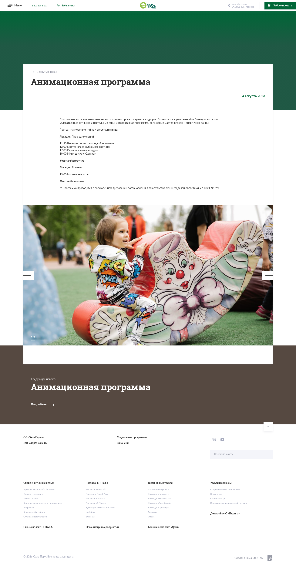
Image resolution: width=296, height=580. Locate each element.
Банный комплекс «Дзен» (163, 527)
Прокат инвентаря (33, 494)
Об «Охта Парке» (33, 437)
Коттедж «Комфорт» (158, 494)
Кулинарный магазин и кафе (100, 507)
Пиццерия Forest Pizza (97, 494)
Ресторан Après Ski (95, 498)
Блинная (90, 517)
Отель (151, 517)
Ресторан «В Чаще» (96, 503)
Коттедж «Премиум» (158, 507)
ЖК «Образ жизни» (35, 443)
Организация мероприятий (102, 527)
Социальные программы (132, 437)
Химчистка (216, 494)
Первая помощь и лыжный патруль (228, 503)
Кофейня (90, 512)
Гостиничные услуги (158, 489)
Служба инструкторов (35, 517)
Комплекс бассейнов (34, 512)
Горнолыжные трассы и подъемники (42, 503)
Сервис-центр (217, 498)
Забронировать (279, 5)
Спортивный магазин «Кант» (225, 489)
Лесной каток (30, 498)
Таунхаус (152, 512)
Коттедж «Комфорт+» (159, 498)
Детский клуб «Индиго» (225, 513)
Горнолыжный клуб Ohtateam (39, 489)
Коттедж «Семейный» (159, 503)
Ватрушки (28, 507)
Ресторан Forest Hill (96, 489)
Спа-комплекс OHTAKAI (38, 527)
